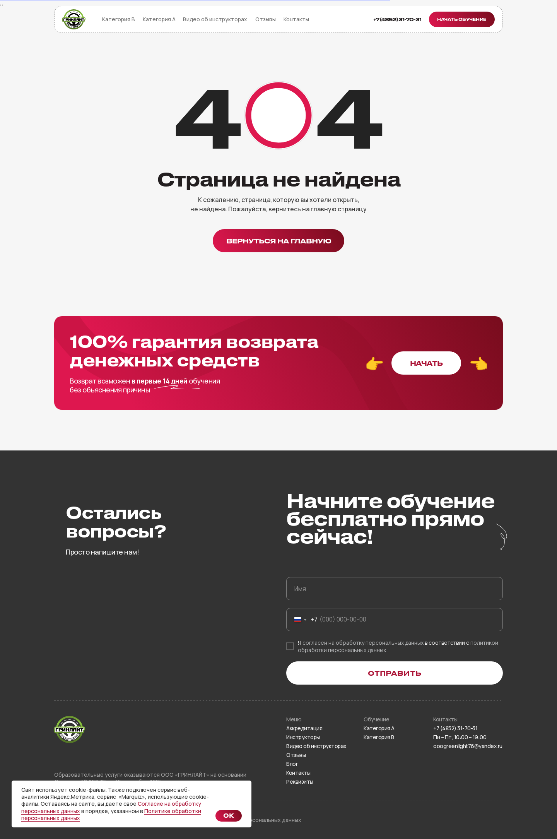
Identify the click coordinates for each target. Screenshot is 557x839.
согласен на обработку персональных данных (363, 642)
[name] (394, 588)
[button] (462, 19)
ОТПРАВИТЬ (394, 673)
